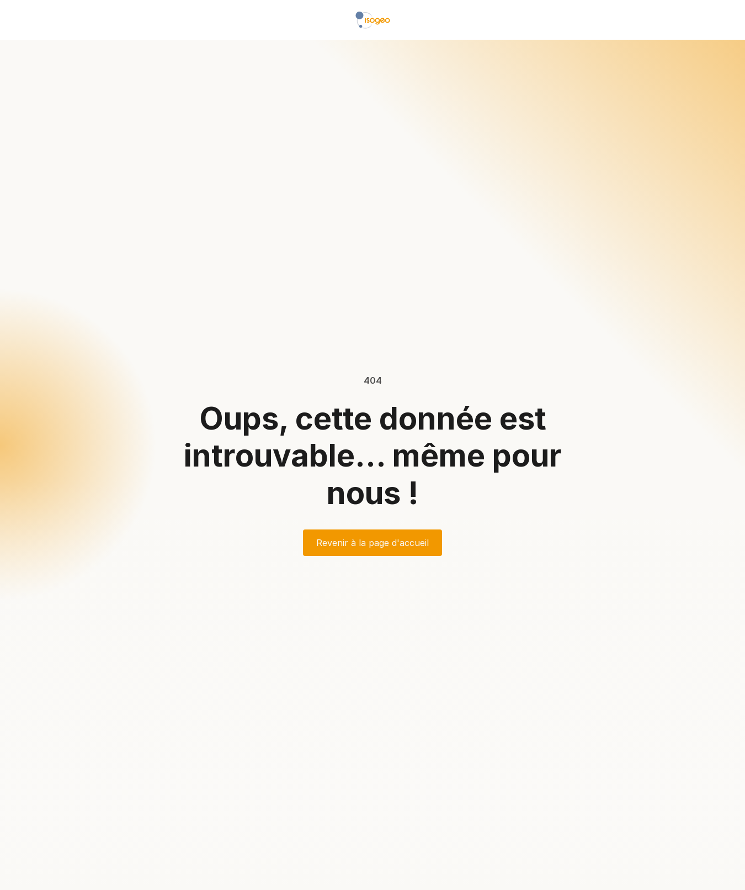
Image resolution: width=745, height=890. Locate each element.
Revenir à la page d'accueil (372, 542)
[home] (372, 20)
